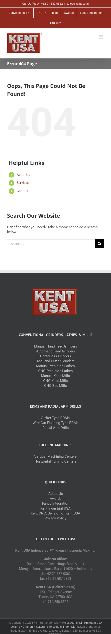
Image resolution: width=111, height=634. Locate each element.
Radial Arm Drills (55, 428)
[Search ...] (51, 243)
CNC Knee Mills (55, 381)
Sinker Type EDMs (55, 418)
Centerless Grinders (55, 356)
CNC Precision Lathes (55, 371)
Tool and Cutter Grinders (55, 361)
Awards (55, 498)
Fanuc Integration (55, 503)
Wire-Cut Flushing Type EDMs (56, 423)
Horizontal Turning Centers (55, 461)
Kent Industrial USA (55, 508)
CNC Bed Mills (55, 386)
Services (23, 183)
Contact (22, 191)
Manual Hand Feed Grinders (55, 346)
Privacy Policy (55, 518)
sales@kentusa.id (77, 3)
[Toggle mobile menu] (101, 36)
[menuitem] (19, 13)
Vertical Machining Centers (55, 456)
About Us (23, 175)
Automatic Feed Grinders (55, 351)
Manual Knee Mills (55, 376)
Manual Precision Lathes (55, 366)
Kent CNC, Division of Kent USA (55, 513)
